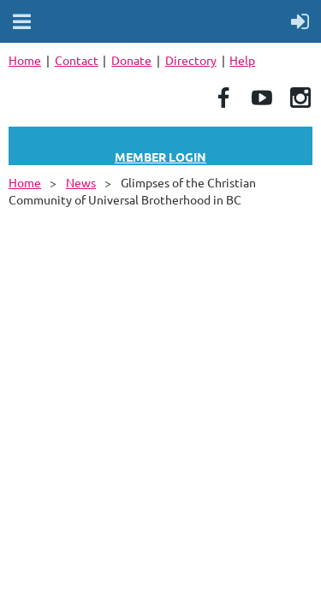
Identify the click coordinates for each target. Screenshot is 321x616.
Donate (131, 60)
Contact (76, 60)
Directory (191, 60)
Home (25, 60)
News (81, 182)
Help (242, 60)
